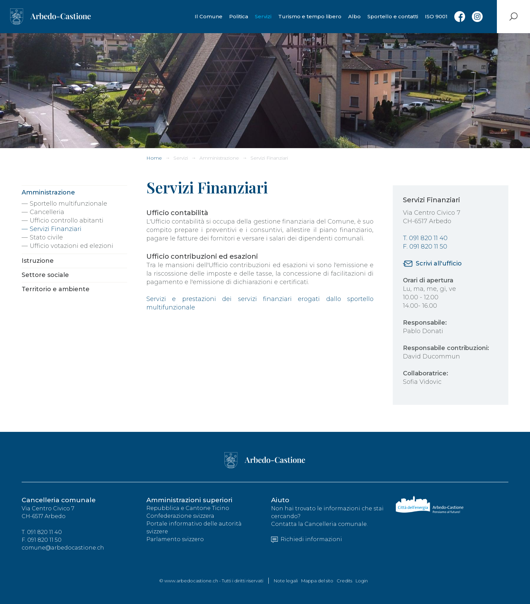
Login (362, 580)
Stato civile (46, 237)
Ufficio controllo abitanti (66, 220)
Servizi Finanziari (269, 158)
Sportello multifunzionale (68, 203)
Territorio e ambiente (56, 289)
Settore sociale (45, 275)
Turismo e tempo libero (309, 16)
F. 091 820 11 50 (425, 246)
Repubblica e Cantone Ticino (187, 508)
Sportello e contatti (392, 16)
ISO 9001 (436, 16)
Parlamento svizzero (175, 539)
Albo (354, 16)
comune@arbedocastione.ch (63, 548)
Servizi (263, 16)
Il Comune (208, 16)
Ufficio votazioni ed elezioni (71, 246)
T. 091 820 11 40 (425, 238)
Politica (238, 16)
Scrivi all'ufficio (439, 263)
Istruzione (38, 260)
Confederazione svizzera (180, 516)
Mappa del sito (317, 580)
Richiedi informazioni (306, 539)
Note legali (286, 580)
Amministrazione (219, 158)
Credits (344, 580)
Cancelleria (47, 212)
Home (154, 158)
